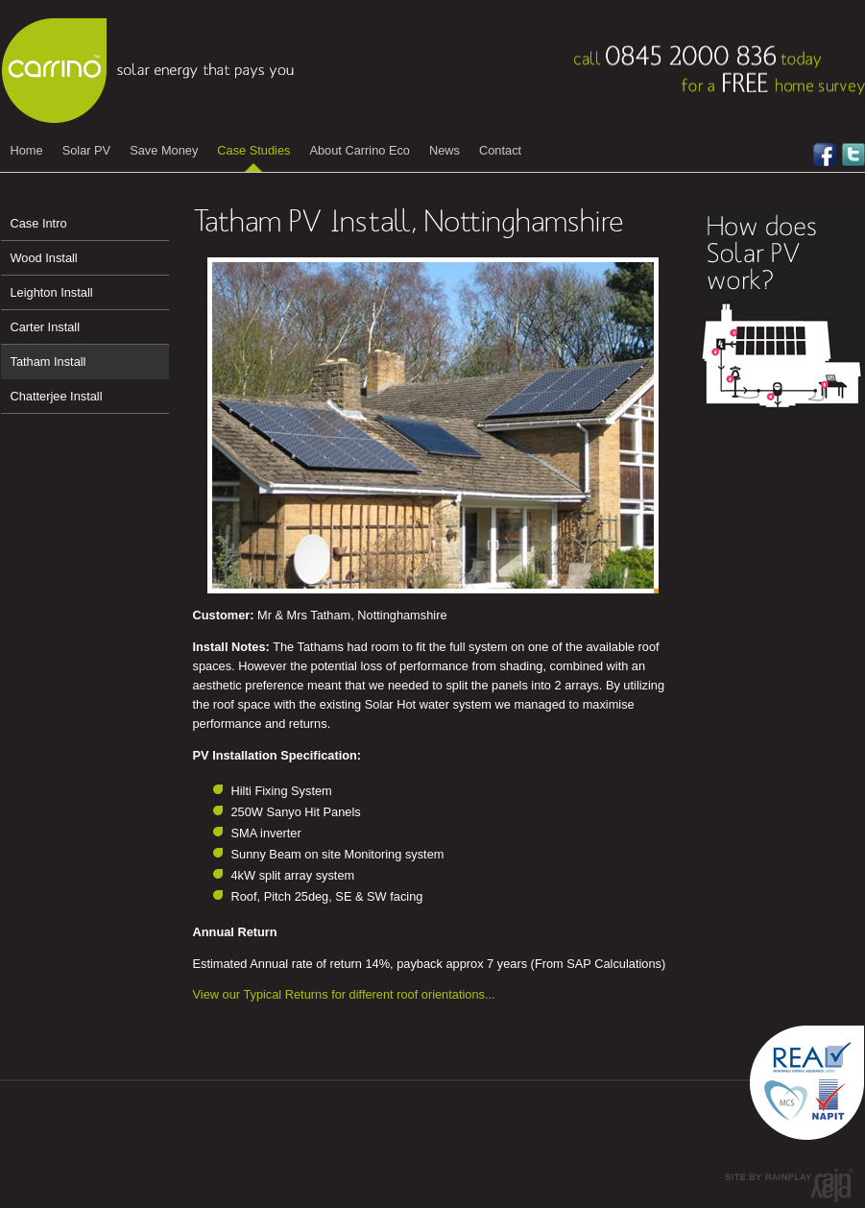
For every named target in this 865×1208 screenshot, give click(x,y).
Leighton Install (52, 292)
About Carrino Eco (359, 150)
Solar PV (86, 150)
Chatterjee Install (57, 396)
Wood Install (44, 258)
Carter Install (46, 327)
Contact (500, 150)
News (444, 150)
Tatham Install (48, 361)
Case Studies (253, 150)
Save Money (164, 150)
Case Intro (39, 223)
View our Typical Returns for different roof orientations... (344, 994)
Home (27, 150)
